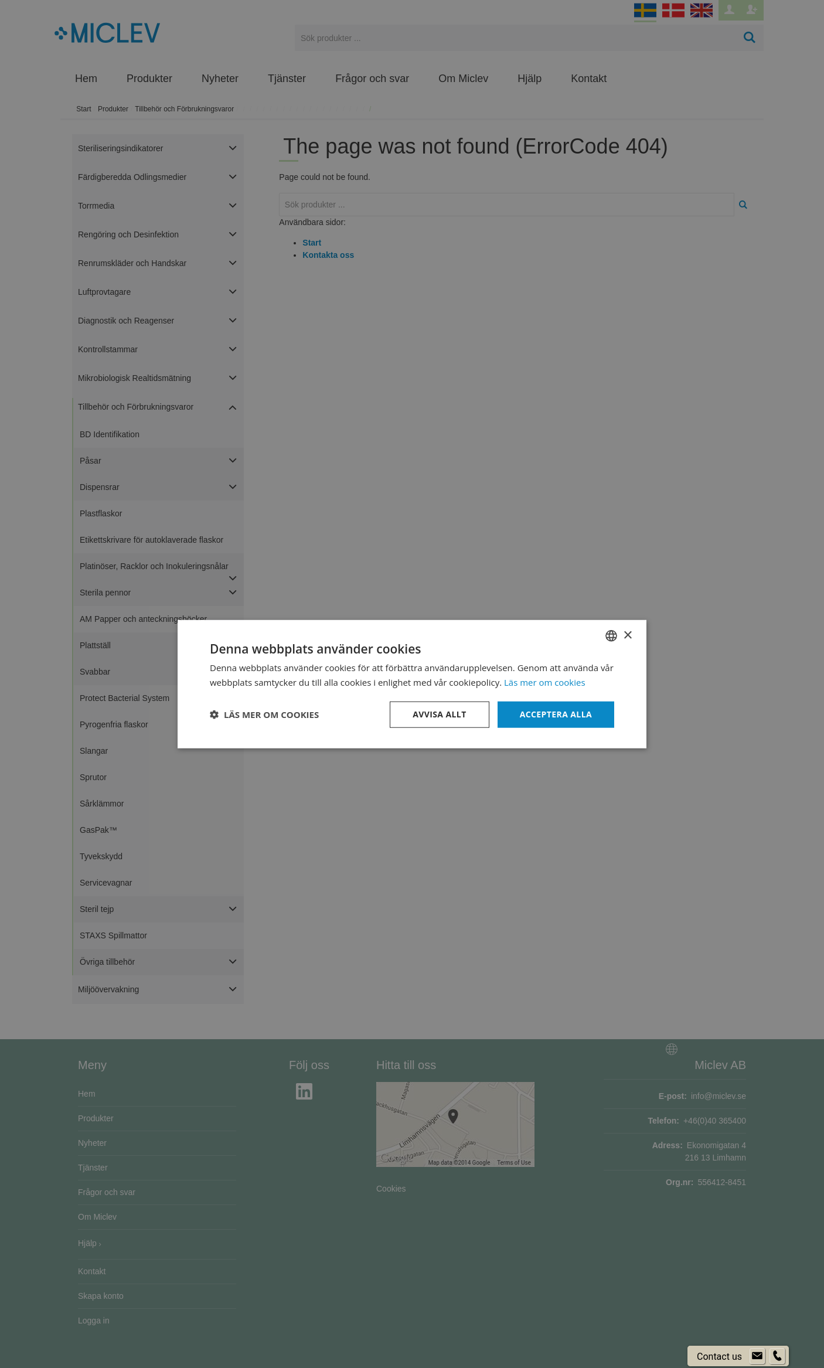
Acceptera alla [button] (556, 714)
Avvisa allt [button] (439, 714)
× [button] (627, 635)
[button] (264, 714)
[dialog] (412, 684)
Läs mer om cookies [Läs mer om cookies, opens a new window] (544, 682)
